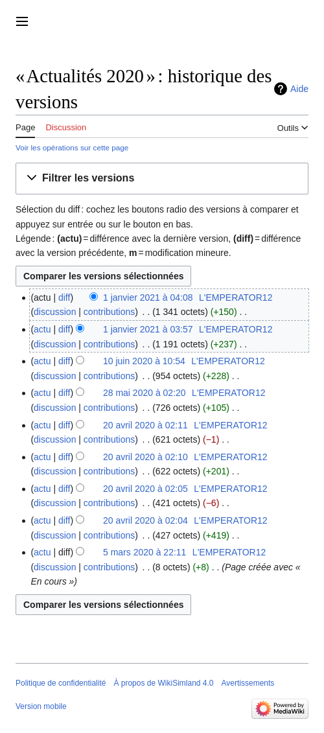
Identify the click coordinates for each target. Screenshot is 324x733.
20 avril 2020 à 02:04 (145, 520)
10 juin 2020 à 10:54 (144, 361)
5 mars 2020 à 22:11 (144, 552)
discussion (55, 312)
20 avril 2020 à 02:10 (145, 457)
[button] (162, 178)
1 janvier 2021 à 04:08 (148, 297)
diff (64, 297)
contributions (109, 312)
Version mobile (41, 706)
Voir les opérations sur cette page (72, 147)
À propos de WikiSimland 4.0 (163, 683)
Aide (299, 89)
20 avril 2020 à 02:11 (145, 425)
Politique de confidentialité (61, 683)
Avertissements (248, 683)
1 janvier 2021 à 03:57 (148, 329)
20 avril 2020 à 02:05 (145, 488)
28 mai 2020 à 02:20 (144, 393)
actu (42, 329)
